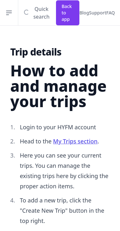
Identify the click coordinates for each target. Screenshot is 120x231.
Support (97, 13)
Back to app (66, 12)
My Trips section (75, 141)
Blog (84, 13)
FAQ (110, 13)
